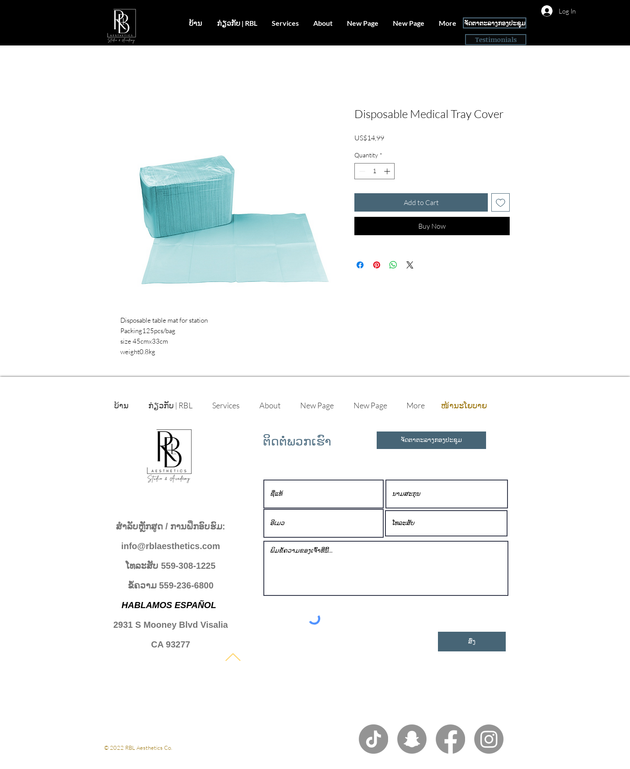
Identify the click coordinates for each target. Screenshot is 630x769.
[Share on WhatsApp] (393, 265)
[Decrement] (361, 171)
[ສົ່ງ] (472, 641)
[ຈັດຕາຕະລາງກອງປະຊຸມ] (494, 22)
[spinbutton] (374, 171)
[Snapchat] (412, 739)
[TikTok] (373, 739)
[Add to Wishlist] (500, 202)
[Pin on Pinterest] (376, 265)
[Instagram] (489, 739)
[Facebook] (450, 739)
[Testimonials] (495, 39)
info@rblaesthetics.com (170, 546)
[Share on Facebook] (360, 265)
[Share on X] (410, 265)
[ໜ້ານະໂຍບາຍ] (463, 405)
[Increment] (387, 171)
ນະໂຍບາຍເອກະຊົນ (126, 756)
